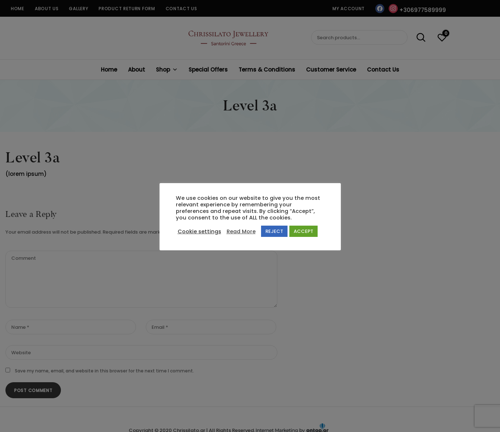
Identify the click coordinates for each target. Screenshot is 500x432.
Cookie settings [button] (199, 231)
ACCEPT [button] (303, 231)
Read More (241, 231)
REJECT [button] (274, 231)
